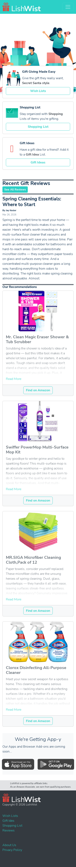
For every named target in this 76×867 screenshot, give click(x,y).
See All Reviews (15, 189)
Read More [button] (13, 379)
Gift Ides (8, 820)
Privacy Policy (12, 850)
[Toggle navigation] (68, 7)
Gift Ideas (38, 162)
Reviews (8, 830)
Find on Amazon (38, 390)
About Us (9, 845)
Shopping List (38, 126)
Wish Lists (38, 91)
